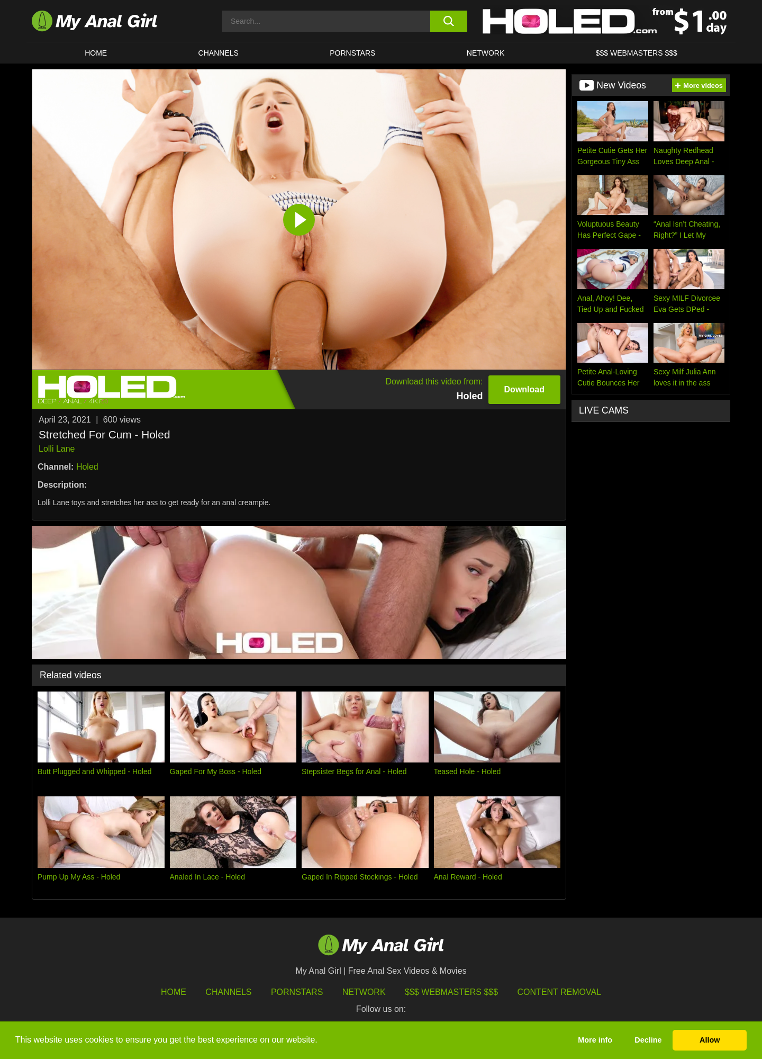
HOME (96, 53)
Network (486, 53)
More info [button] (595, 1040)
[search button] (448, 21)
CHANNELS (218, 53)
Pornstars (352, 53)
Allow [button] (710, 1040)
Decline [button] (647, 1040)
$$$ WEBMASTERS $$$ (636, 53)
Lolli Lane (57, 448)
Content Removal (560, 992)
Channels (228, 992)
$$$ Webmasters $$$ (451, 992)
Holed (87, 466)
